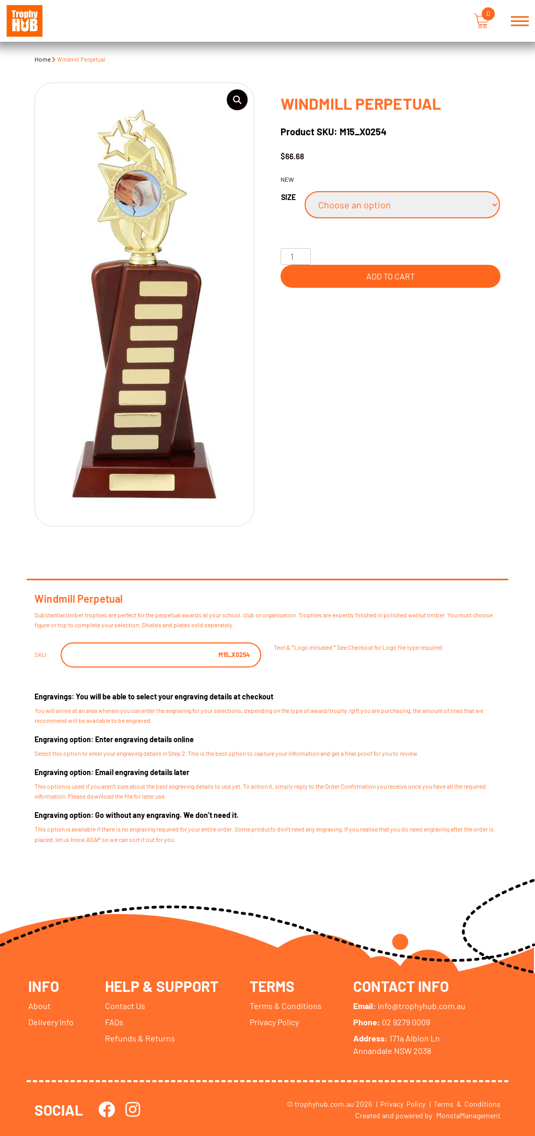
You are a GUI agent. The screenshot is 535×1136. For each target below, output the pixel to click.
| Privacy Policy (400, 1103)
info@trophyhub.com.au (410, 1005)
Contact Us (125, 1005)
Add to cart (390, 276)
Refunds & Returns (140, 1038)
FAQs (114, 1021)
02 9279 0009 (392, 1021)
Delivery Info (51, 1021)
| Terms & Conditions (465, 1103)
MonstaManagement (468, 1114)
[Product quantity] (296, 256)
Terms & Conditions (286, 1005)
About (39, 1005)
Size (288, 197)
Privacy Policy (274, 1021)
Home (42, 59)
